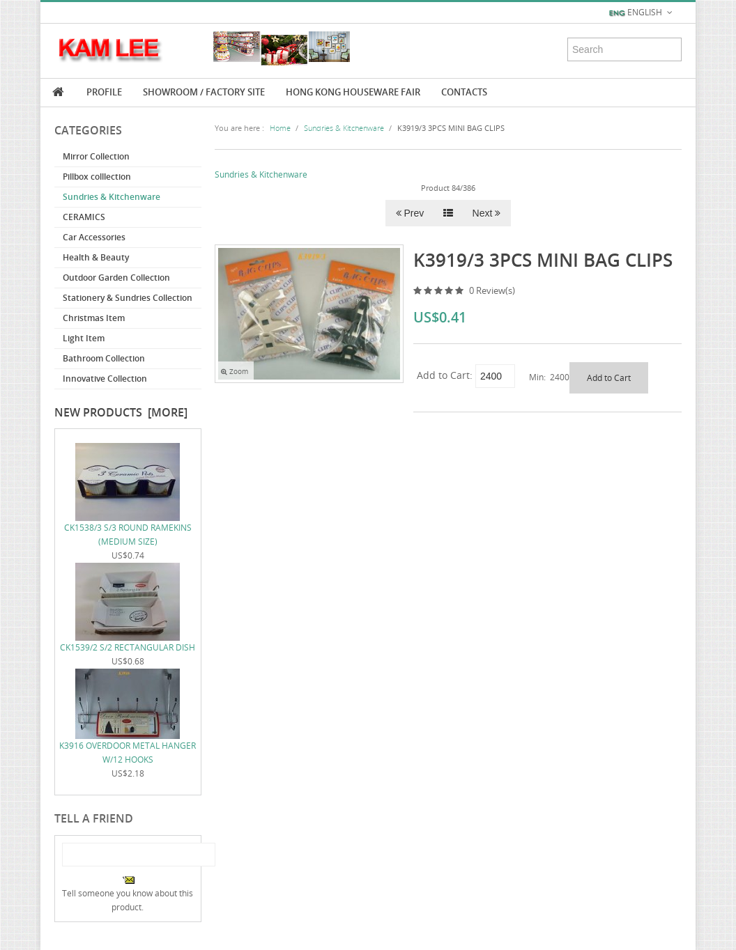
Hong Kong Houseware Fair (353, 92)
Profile (104, 92)
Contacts (464, 92)
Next (487, 213)
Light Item (84, 338)
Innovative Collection (105, 378)
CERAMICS (84, 217)
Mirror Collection (96, 156)
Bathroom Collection (104, 358)
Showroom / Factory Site (204, 92)
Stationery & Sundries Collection (127, 298)
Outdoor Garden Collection (116, 277)
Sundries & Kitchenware (111, 197)
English (641, 12)
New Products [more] (120, 412)
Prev (410, 213)
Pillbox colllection (97, 176)
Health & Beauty (96, 257)
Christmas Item (94, 318)
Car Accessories (94, 237)
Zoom (234, 371)
